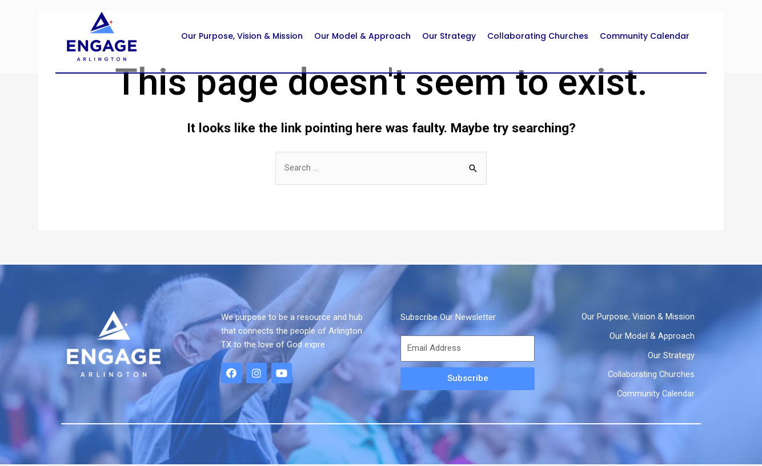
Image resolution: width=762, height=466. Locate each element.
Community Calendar (644, 36)
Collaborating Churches (537, 36)
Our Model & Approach (362, 36)
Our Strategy (449, 36)
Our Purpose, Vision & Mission (242, 36)
